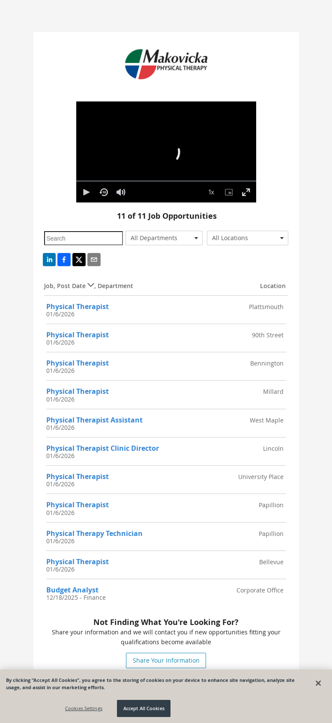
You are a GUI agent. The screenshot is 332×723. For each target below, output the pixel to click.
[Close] (318, 683)
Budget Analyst (72, 590)
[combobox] (164, 238)
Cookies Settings (83, 708)
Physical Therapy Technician (94, 533)
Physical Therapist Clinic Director (102, 448)
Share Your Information (166, 660)
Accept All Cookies (144, 708)
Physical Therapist (77, 306)
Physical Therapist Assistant (94, 420)
